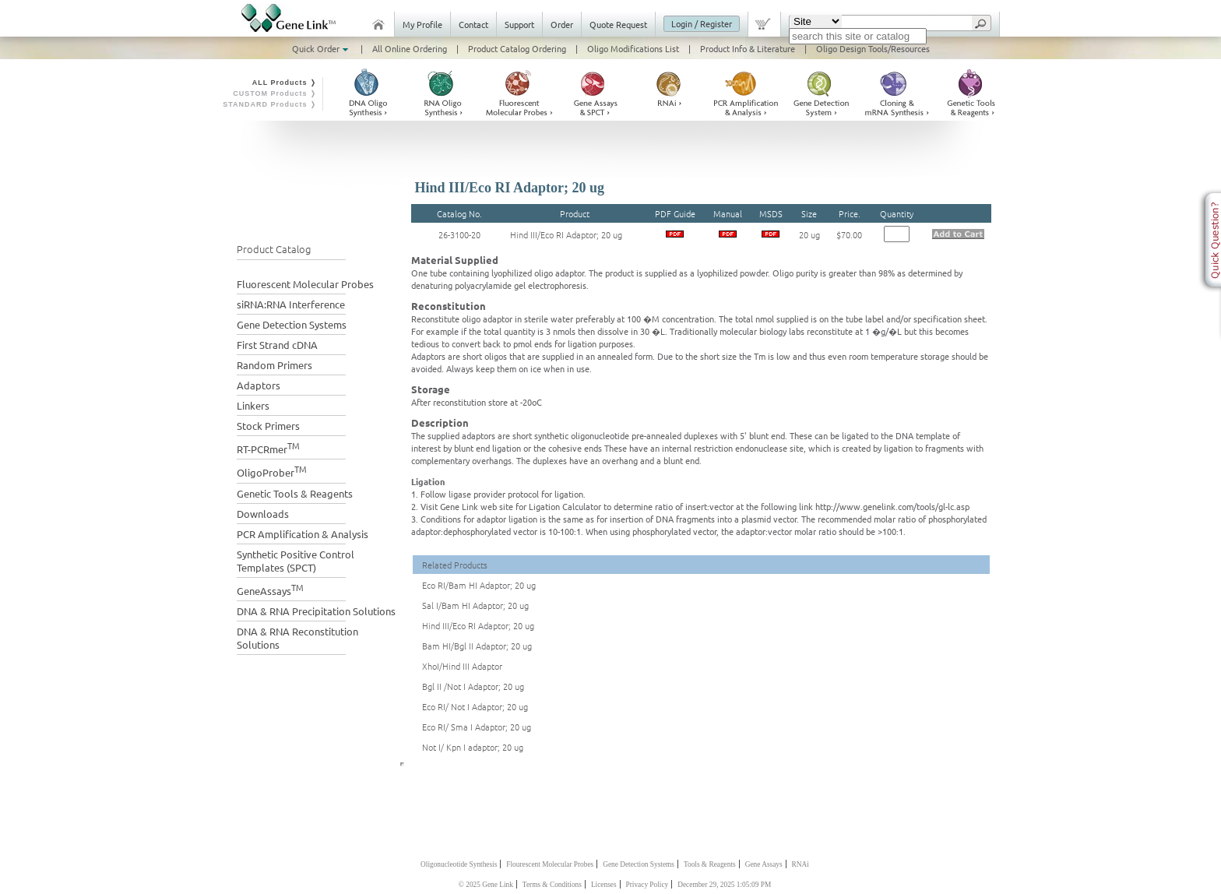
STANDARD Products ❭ (270, 104)
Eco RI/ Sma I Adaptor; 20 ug (476, 726)
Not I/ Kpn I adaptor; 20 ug (472, 747)
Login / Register (701, 23)
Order (562, 24)
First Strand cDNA (277, 344)
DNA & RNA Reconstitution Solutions (297, 638)
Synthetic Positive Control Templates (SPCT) (295, 560)
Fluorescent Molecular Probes (305, 283)
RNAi (800, 864)
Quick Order (321, 48)
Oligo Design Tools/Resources (873, 48)
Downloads (263, 513)
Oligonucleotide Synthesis (458, 864)
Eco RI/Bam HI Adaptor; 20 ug (479, 585)
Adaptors (258, 385)
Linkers (253, 405)
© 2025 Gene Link (486, 885)
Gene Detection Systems (292, 324)
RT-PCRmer (268, 447)
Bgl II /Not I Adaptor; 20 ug (473, 686)
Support (519, 24)
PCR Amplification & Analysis (302, 533)
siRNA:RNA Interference (291, 304)
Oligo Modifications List (633, 48)
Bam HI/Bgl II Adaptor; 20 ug (477, 645)
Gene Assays (764, 864)
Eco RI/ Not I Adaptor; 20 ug (475, 706)
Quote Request (618, 24)
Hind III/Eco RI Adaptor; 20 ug (566, 234)
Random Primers (274, 364)
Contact (473, 24)
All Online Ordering (409, 48)
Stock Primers (268, 425)
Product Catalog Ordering (517, 48)
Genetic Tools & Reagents (295, 493)
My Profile (422, 24)
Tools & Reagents (710, 864)
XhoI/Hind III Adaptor (462, 666)
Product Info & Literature (747, 48)
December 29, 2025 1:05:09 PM (724, 885)
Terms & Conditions (552, 885)
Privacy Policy (647, 885)
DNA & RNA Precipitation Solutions (316, 611)
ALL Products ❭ (284, 82)
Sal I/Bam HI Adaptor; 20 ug (475, 605)
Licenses (604, 885)
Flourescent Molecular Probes (549, 864)
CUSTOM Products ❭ (275, 93)
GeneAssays (270, 589)
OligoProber (272, 471)
